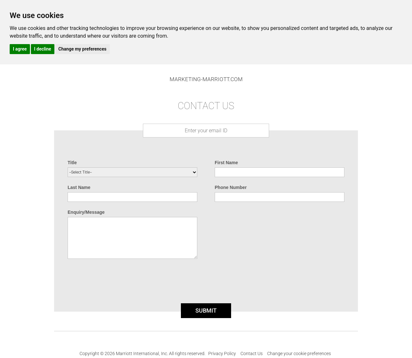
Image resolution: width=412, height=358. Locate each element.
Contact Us (251, 353)
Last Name (79, 187)
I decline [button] (42, 49)
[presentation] (206, 283)
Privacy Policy (222, 353)
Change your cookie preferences (299, 353)
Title (72, 162)
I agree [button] (20, 49)
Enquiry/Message (86, 212)
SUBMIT (206, 310)
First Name (226, 162)
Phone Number (231, 187)
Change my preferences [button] (82, 49)
